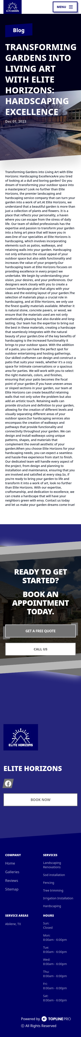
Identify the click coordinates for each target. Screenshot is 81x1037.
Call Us (40, 649)
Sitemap (12, 889)
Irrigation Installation (58, 898)
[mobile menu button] (65, 7)
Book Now (41, 799)
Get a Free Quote (40, 631)
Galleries (12, 872)
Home (10, 863)
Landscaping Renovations (52, 865)
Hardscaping (52, 906)
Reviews (11, 880)
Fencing (48, 883)
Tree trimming (53, 890)
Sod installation (54, 875)
